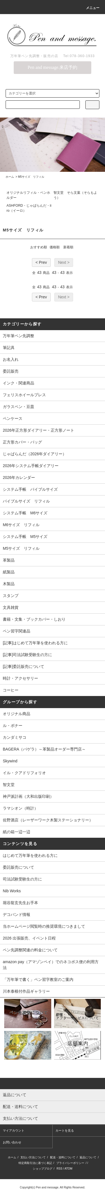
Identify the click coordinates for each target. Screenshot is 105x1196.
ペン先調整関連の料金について (30, 950)
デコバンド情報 (16, 914)
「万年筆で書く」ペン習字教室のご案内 (38, 979)
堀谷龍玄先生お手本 (20, 902)
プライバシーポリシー (70, 1163)
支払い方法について (33, 1157)
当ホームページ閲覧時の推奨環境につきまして (44, 926)
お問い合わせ (12, 1142)
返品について (88, 1157)
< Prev (41, 262)
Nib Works (12, 891)
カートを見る (64, 1130)
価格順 (55, 247)
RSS (59, 1168)
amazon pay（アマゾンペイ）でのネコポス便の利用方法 (51, 964)
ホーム (10, 176)
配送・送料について (62, 1157)
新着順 (68, 247)
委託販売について (18, 867)
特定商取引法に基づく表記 (35, 1163)
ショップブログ (42, 1168)
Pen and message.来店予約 (52, 67)
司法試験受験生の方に (22, 879)
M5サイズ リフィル (31, 176)
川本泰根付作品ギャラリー (26, 991)
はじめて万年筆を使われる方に (30, 855)
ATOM (68, 1168)
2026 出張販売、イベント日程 (29, 938)
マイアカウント (13, 1130)
